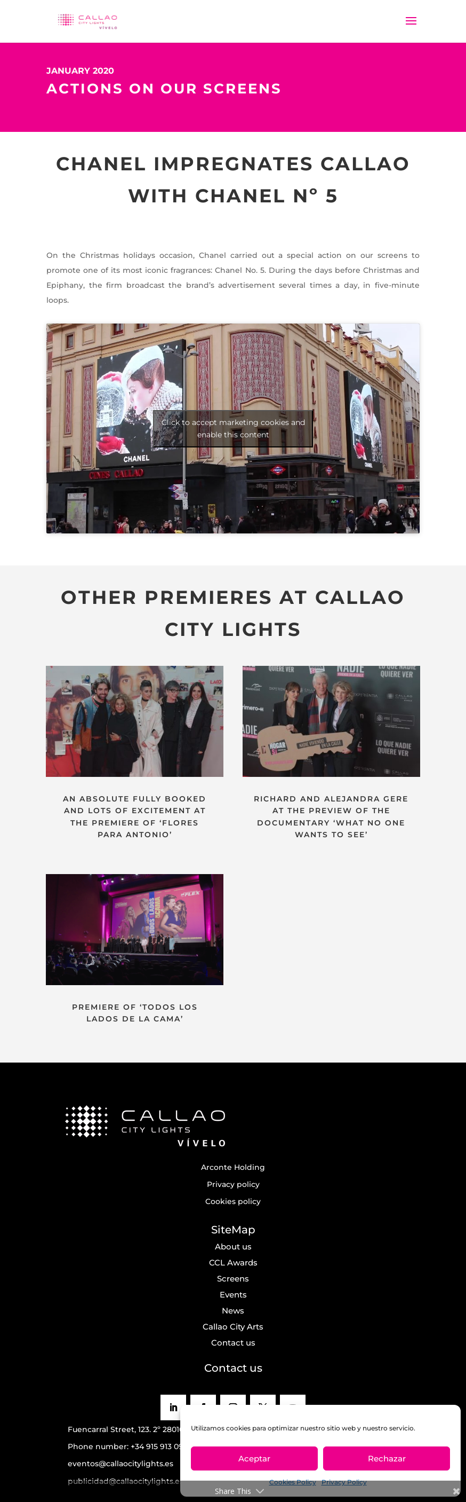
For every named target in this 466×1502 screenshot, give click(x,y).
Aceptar (254, 1458)
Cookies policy (233, 1201)
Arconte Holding (233, 1167)
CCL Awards (233, 1262)
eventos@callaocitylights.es (120, 1463)
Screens (233, 1278)
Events (233, 1294)
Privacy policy (233, 1184)
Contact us (233, 1343)
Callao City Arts (233, 1327)
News (233, 1311)
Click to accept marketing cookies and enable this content (233, 428)
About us (233, 1246)
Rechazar (387, 1458)
